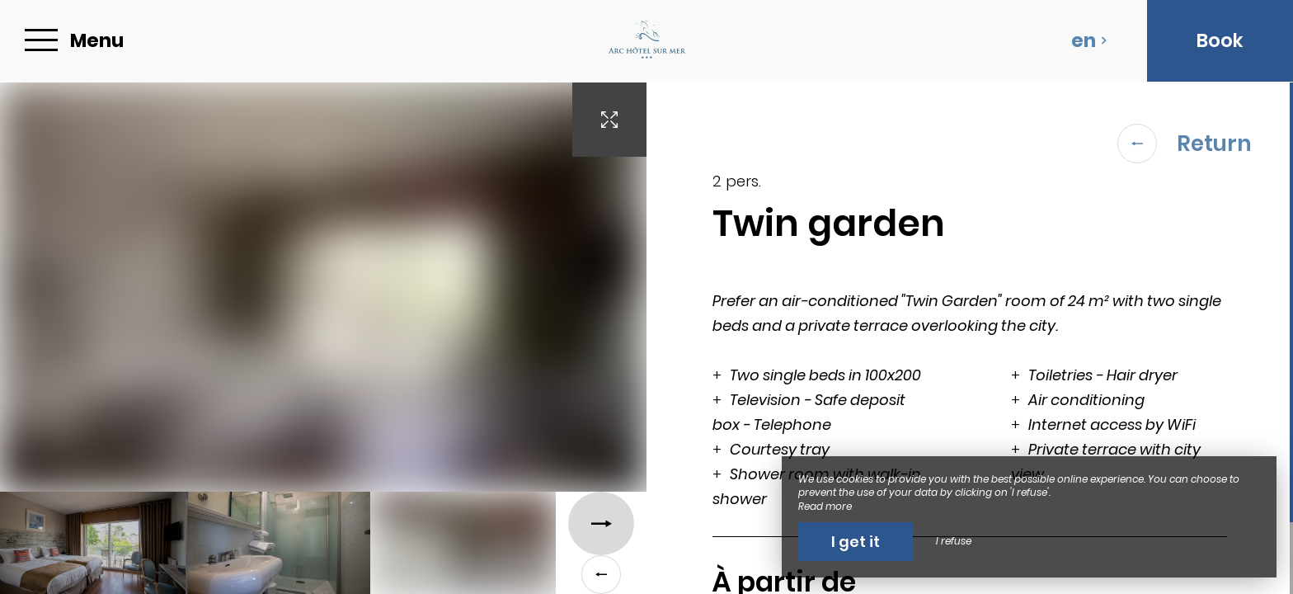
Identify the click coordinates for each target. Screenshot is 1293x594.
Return (1184, 143)
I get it (855, 541)
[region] (969, 338)
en (1089, 40)
